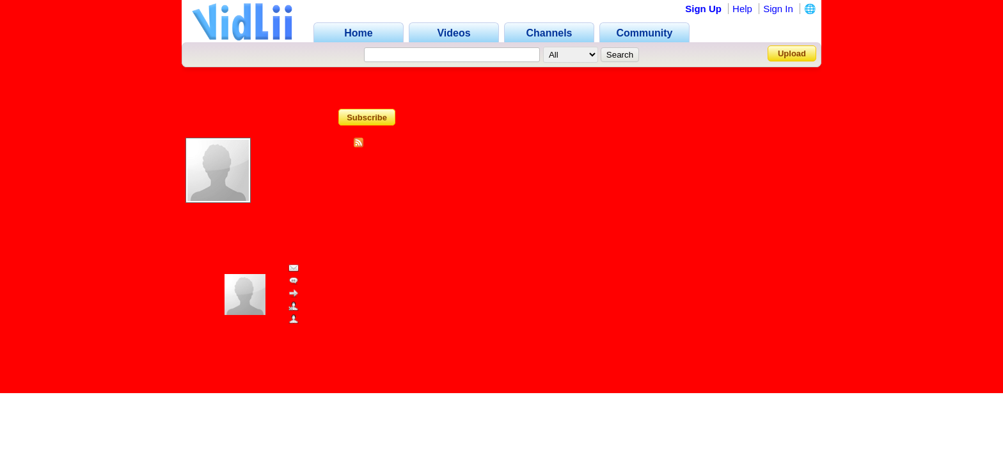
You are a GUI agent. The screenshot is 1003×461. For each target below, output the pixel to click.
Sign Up (703, 8)
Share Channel (323, 294)
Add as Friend (321, 320)
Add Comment (321, 281)
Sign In (778, 8)
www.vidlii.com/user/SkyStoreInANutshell (290, 335)
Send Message (323, 268)
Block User (315, 307)
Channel (501, 83)
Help (742, 8)
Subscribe (367, 117)
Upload (792, 53)
